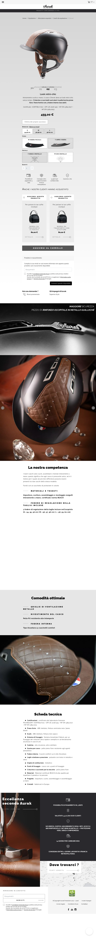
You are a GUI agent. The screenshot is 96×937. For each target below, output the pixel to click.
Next (93, 414)
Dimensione (30, 133)
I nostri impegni (86, 907)
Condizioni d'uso (73, 910)
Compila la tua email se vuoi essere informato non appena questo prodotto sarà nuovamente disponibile (46, 271)
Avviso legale (60, 910)
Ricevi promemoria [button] (33, 300)
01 (40, 88)
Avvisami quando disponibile (61, 289)
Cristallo (25, 156)
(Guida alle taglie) (34, 133)
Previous (2, 414)
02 (48, 88)
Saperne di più (54, 300)
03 (55, 88)
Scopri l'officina (11, 815)
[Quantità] (28, 174)
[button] (3, 2)
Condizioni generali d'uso (41, 280)
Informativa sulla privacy (14, 916)
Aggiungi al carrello (48, 254)
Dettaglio (29, 243)
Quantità (24, 171)
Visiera (24, 142)
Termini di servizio (39, 285)
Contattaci (84, 910)
